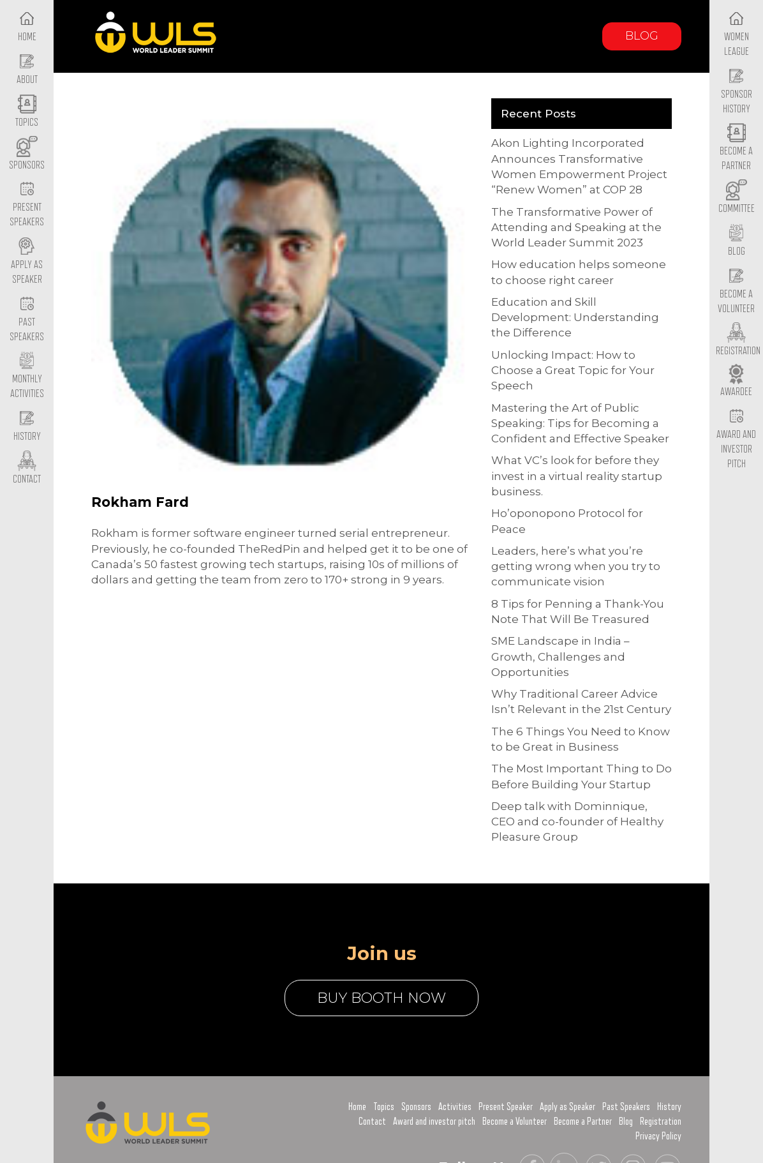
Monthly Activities (27, 377)
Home (357, 1107)
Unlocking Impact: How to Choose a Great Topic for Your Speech (573, 371)
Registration (660, 1121)
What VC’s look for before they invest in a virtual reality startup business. (576, 476)
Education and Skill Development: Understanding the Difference (575, 318)
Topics (383, 1107)
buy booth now (381, 998)
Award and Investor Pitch (736, 439)
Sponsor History (736, 91)
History (669, 1107)
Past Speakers (27, 319)
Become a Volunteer (736, 291)
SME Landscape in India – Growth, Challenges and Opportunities (560, 656)
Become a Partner (736, 149)
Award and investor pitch (434, 1121)
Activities (454, 1107)
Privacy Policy (658, 1136)
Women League (736, 34)
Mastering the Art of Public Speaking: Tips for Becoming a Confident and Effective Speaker (580, 423)
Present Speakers (27, 205)
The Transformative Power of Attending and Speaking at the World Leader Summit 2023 (576, 228)
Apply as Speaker (27, 262)
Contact (372, 1121)
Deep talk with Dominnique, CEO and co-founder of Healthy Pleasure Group (577, 822)
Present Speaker (505, 1107)
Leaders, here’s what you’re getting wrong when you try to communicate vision (575, 566)
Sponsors (416, 1107)
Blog (641, 36)
